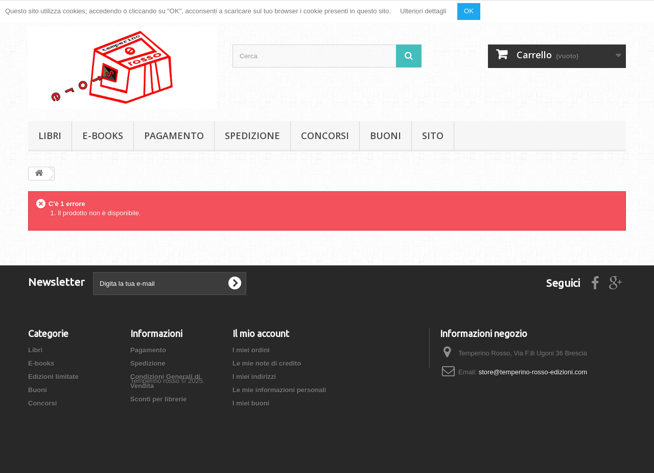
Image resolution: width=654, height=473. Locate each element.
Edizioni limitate (53, 376)
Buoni (385, 135)
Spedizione (252, 135)
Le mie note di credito (266, 363)
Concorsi (325, 135)
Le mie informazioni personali (279, 390)
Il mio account (260, 333)
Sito (432, 135)
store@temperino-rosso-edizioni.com (533, 372)
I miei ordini (251, 350)
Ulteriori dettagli (423, 11)
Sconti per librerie (158, 399)
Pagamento (174, 135)
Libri (49, 135)
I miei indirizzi (254, 376)
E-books (102, 135)
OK (469, 11)
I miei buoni (250, 403)
